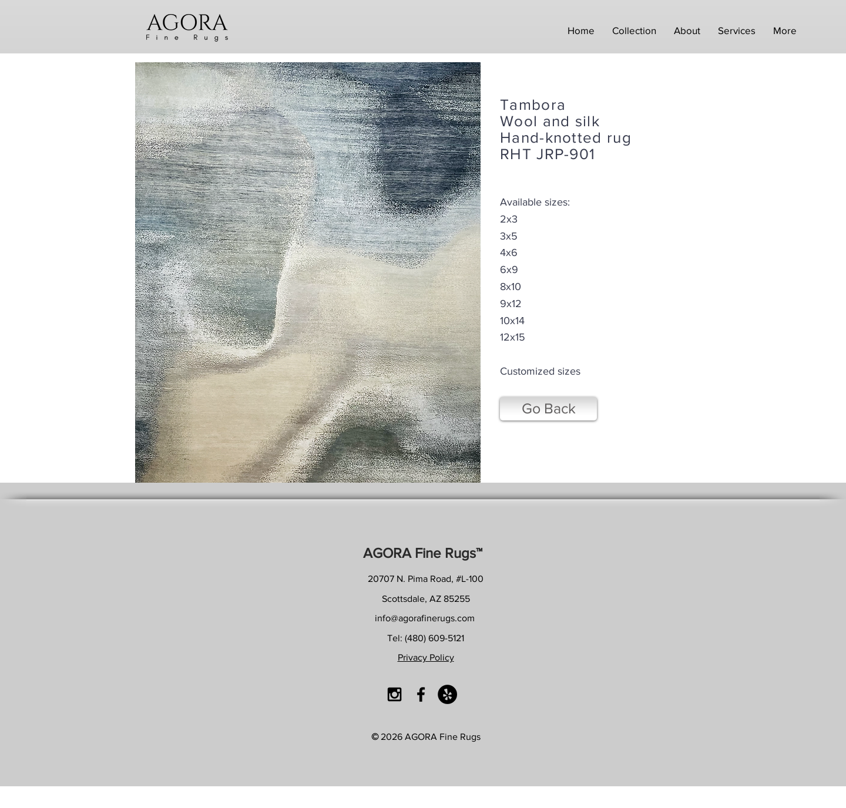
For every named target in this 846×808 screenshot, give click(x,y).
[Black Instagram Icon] (394, 694)
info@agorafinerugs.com (425, 618)
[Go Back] (548, 408)
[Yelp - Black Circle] (447, 694)
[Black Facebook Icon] (421, 694)
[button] (634, 30)
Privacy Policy (426, 657)
